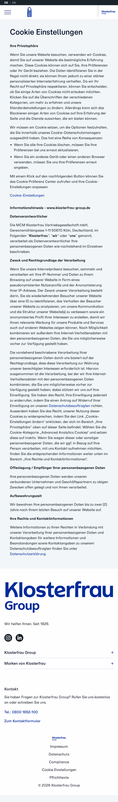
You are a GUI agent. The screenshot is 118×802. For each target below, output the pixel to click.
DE (6, 2)
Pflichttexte (59, 777)
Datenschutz (59, 754)
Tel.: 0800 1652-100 (21, 712)
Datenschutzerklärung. (28, 554)
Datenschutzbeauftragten (69, 405)
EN (14, 2)
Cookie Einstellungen (59, 770)
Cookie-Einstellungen (27, 195)
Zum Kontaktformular (22, 721)
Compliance (59, 762)
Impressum (59, 746)
